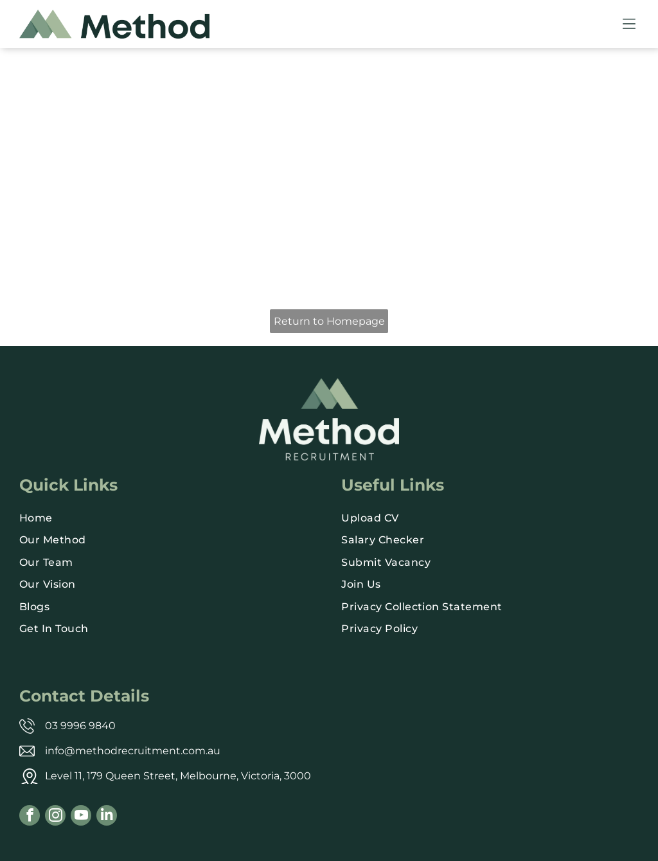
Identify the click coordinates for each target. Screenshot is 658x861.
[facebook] (29, 817)
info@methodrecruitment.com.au (132, 751)
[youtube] (81, 817)
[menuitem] (168, 518)
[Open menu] (629, 23)
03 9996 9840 (80, 726)
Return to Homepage (329, 321)
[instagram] (55, 817)
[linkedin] (106, 817)
